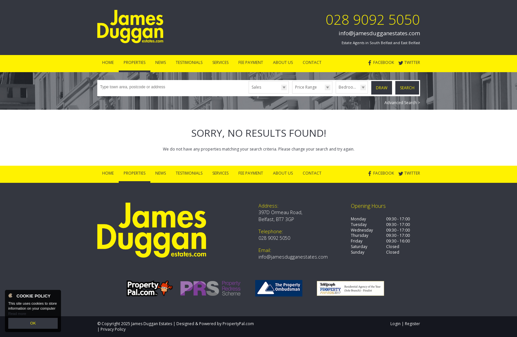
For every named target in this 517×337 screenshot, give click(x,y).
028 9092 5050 (373, 19)
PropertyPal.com (238, 323)
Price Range (306, 87)
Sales (256, 87)
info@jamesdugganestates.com (379, 33)
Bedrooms (349, 87)
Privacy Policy (113, 329)
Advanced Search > (402, 102)
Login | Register (405, 323)
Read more (17, 314)
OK (33, 323)
